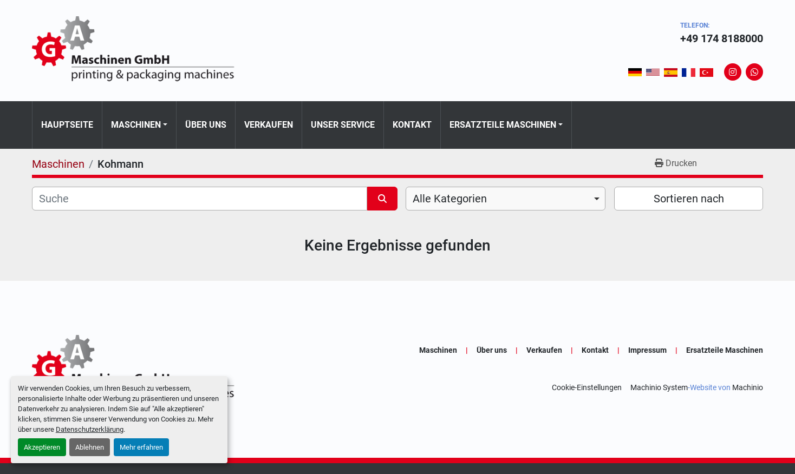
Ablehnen (89, 447)
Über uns (205, 125)
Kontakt (412, 125)
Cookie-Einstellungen (587, 387)
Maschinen (136, 125)
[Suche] (199, 198)
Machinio (747, 387)
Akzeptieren (42, 447)
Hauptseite (67, 125)
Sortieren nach (689, 198)
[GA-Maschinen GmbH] (140, 369)
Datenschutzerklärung (89, 429)
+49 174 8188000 (721, 38)
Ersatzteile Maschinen (502, 125)
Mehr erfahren (141, 447)
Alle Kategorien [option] (450, 198)
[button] (139, 125)
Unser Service (343, 125)
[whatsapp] (754, 72)
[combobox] (505, 198)
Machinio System (659, 387)
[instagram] (732, 72)
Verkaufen (268, 125)
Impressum (647, 350)
